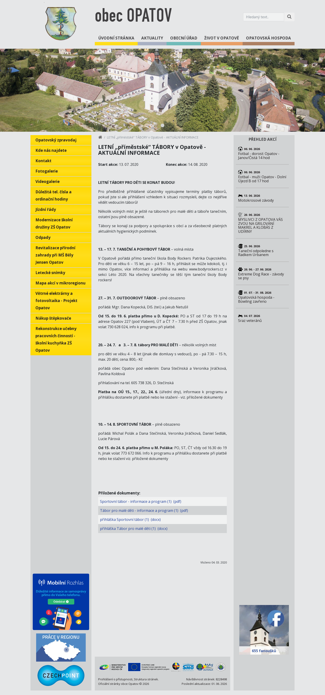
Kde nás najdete (51, 150)
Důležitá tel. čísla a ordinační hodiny (53, 195)
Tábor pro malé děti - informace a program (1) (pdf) (144, 510)
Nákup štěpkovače (53, 318)
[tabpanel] (162, 90)
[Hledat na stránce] (289, 17)
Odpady (43, 237)
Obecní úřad (183, 38)
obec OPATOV (133, 16)
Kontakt (43, 160)
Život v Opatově (221, 38)
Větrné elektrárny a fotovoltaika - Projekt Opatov (56, 300)
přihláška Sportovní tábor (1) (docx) (130, 519)
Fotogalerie (46, 171)
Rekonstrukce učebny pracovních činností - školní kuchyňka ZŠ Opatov (56, 339)
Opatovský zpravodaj (56, 140)
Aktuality (152, 38)
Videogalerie (47, 181)
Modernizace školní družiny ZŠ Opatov (54, 223)
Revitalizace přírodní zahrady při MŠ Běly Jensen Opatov (55, 255)
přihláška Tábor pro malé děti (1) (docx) (133, 528)
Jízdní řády (45, 209)
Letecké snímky (50, 272)
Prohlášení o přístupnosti (115, 679)
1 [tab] (162, 125)
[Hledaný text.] (263, 17)
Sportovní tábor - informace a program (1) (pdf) (140, 501)
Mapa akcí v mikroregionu (60, 283)
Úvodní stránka (116, 38)
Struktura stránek (146, 679)
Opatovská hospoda (268, 38)
